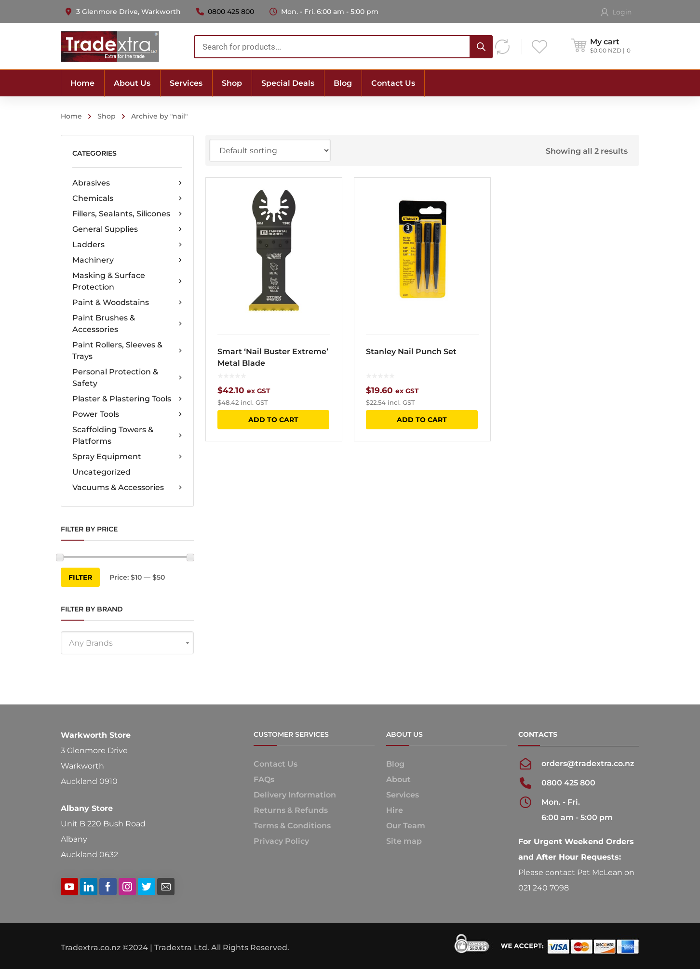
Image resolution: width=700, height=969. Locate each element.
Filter (80, 577)
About (398, 779)
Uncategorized (101, 472)
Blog (395, 764)
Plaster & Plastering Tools (127, 399)
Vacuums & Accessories (127, 487)
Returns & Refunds (291, 810)
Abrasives (127, 183)
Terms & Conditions (292, 825)
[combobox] (343, 46)
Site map (404, 841)
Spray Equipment (127, 457)
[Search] (481, 46)
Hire (394, 810)
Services (402, 794)
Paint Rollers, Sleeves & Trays (127, 350)
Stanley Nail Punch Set (411, 351)
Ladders (127, 244)
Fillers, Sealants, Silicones (127, 214)
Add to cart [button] (273, 419)
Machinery (127, 260)
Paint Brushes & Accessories (127, 323)
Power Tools (127, 414)
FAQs (264, 779)
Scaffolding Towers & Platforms (127, 435)
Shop (106, 116)
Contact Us (275, 764)
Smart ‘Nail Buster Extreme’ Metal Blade (272, 357)
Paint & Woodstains (127, 302)
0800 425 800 (231, 11)
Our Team (405, 825)
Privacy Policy (281, 841)
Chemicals (127, 198)
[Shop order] (270, 150)
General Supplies (127, 229)
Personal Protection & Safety (127, 377)
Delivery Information (295, 794)
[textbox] (127, 643)
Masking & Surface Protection (127, 281)
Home (71, 116)
